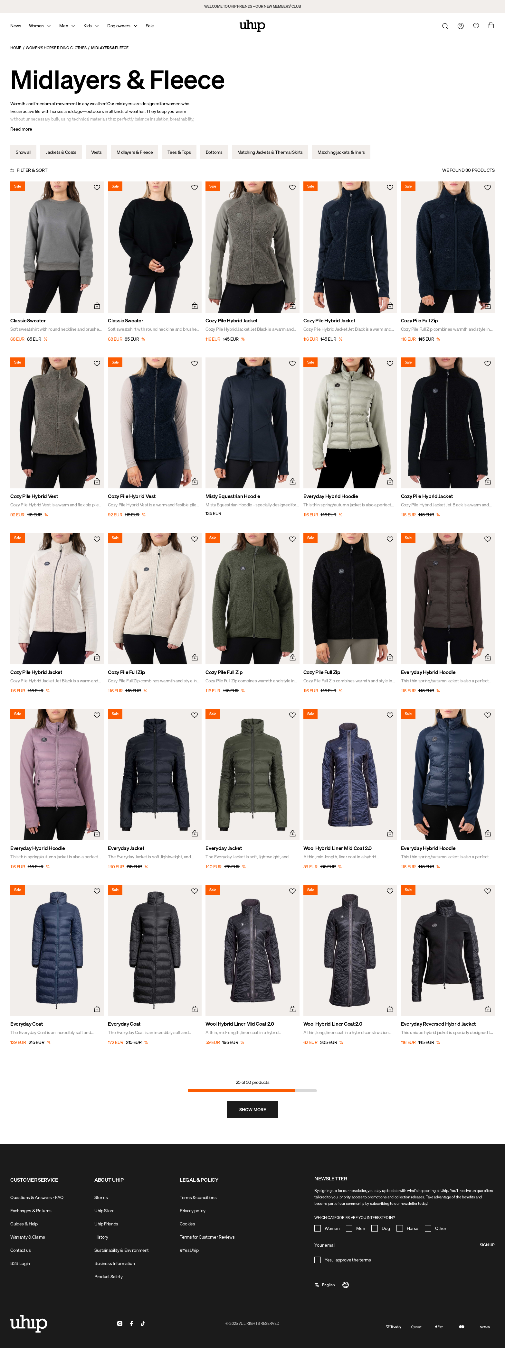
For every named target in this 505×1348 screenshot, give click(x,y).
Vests (96, 152)
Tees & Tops (179, 152)
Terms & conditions (198, 1197)
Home (15, 47)
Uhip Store (104, 1210)
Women (36, 26)
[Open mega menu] (49, 25)
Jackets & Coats (61, 152)
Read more (21, 129)
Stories (101, 1197)
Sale (150, 26)
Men (63, 26)
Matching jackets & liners (341, 152)
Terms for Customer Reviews (207, 1237)
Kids (87, 26)
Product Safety (108, 1276)
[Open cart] (490, 26)
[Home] (252, 26)
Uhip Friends (106, 1224)
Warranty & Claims (27, 1237)
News (15, 26)
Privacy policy (192, 1210)
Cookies (187, 1224)
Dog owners (118, 26)
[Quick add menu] (96, 305)
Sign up (487, 1244)
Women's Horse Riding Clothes (56, 47)
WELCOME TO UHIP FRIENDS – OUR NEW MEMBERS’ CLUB (252, 6)
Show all (23, 152)
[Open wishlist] (475, 26)
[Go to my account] (459, 26)
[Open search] (444, 26)
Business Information (114, 1263)
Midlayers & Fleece (109, 47)
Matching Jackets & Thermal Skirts (270, 152)
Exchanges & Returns (31, 1210)
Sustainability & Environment (121, 1250)
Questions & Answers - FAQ (36, 1197)
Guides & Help (24, 1224)
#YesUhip (189, 1250)
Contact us (20, 1250)
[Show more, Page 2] (252, 1109)
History (101, 1237)
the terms (361, 1260)
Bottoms (214, 152)
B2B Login (20, 1263)
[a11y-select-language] (332, 1285)
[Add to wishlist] (96, 189)
